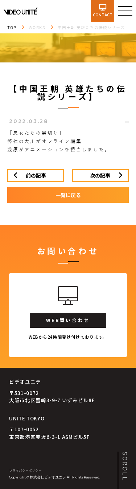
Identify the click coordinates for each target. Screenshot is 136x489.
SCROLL (124, 466)
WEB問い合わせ (68, 320)
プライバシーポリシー (25, 471)
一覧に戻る (68, 195)
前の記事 (36, 175)
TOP (11, 27)
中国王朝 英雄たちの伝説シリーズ (91, 27)
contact (102, 10)
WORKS (37, 27)
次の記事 (100, 175)
